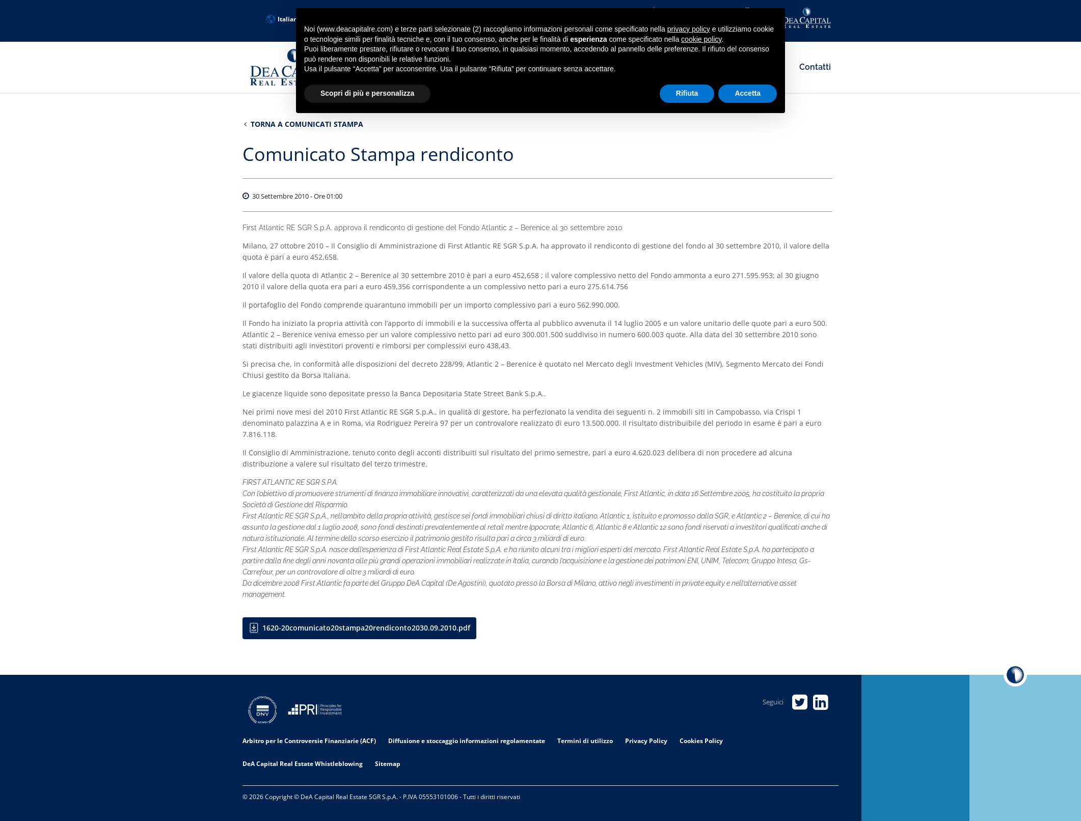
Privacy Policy (646, 740)
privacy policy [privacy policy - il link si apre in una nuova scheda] (688, 29)
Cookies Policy (701, 740)
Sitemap (387, 763)
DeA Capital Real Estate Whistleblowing (302, 763)
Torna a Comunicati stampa (303, 124)
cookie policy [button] (701, 39)
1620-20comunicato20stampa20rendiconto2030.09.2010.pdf (366, 628)
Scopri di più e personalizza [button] (367, 93)
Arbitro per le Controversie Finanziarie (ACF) (309, 740)
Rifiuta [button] (687, 93)
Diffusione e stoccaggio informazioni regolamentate (466, 740)
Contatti (815, 67)
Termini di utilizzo (585, 740)
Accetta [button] (748, 93)
